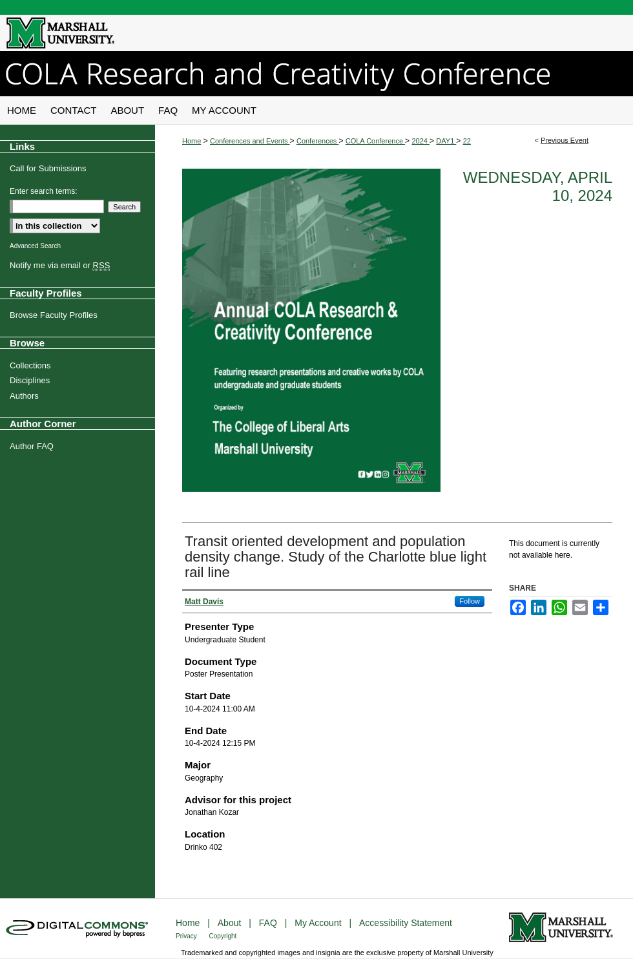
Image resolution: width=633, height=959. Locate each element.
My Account (319, 923)
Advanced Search (35, 245)
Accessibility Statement (405, 923)
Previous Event (564, 140)
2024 (420, 141)
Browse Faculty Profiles (54, 315)
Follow (469, 601)
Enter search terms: (44, 191)
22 (467, 141)
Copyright (223, 936)
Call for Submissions (48, 168)
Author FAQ (32, 446)
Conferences (317, 141)
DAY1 (446, 141)
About (231, 923)
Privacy (187, 936)
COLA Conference (375, 141)
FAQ (269, 923)
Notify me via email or (60, 265)
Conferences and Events (250, 141)
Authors (24, 396)
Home (191, 141)
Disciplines (30, 380)
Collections (30, 365)
